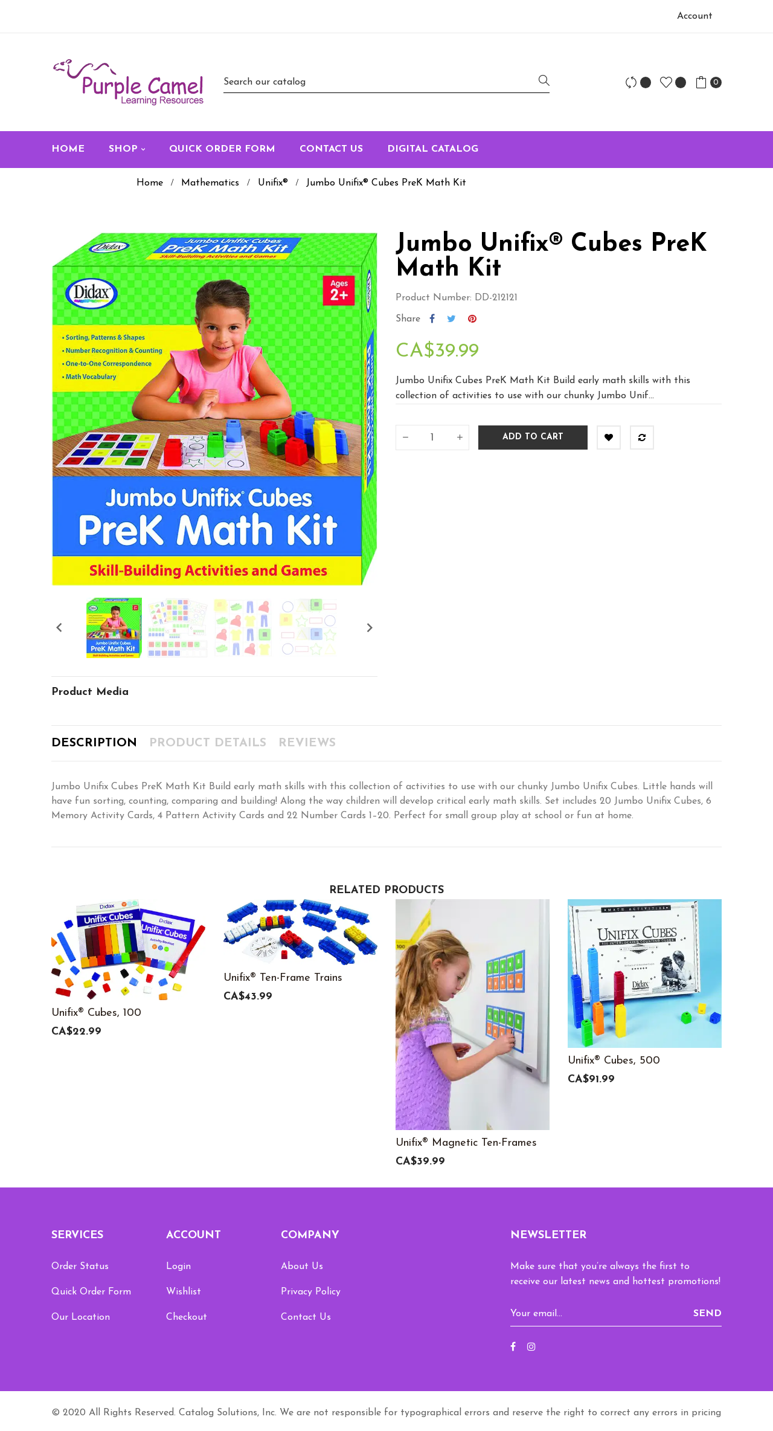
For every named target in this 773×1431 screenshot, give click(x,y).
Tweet (451, 319)
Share (432, 319)
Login (178, 1266)
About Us (302, 1266)
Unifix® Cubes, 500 (614, 1061)
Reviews (307, 743)
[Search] (386, 81)
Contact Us (306, 1317)
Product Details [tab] (207, 743)
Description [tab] (94, 743)
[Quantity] (432, 437)
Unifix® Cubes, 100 (96, 1013)
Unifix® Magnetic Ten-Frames (466, 1143)
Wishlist (183, 1292)
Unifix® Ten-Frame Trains (282, 978)
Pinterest (472, 319)
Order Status (80, 1266)
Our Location (80, 1317)
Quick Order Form (91, 1292)
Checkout (186, 1317)
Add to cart (532, 437)
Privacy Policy (311, 1292)
